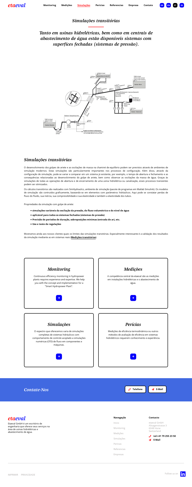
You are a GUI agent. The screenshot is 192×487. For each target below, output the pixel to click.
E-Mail (157, 389)
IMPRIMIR (13, 474)
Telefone (135, 389)
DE (162, 5)
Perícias (100, 5)
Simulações (83, 5)
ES (182, 5)
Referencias (116, 5)
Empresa (133, 5)
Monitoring (49, 5)
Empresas (119, 454)
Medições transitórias (83, 237)
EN (168, 5)
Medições (66, 5)
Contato (148, 5)
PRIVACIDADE (28, 474)
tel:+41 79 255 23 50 (164, 435)
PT (175, 5)
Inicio (116, 422)
